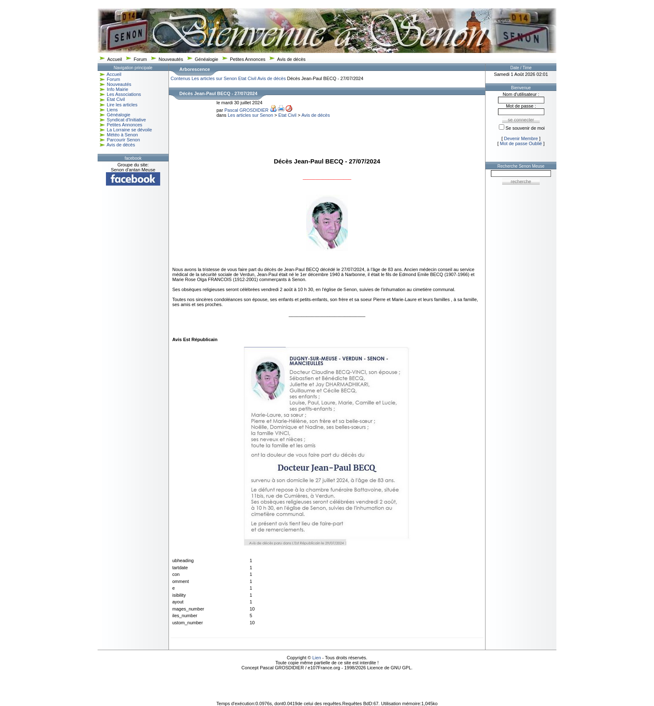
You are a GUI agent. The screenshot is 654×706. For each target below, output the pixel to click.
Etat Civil (116, 99)
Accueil (114, 59)
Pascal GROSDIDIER (246, 110)
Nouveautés (170, 59)
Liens (112, 109)
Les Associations (124, 94)
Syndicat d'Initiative (126, 119)
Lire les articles (122, 104)
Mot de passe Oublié (521, 143)
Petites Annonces (247, 59)
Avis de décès (291, 59)
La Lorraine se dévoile (129, 129)
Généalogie (206, 59)
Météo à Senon (122, 134)
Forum (140, 59)
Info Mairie (117, 89)
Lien (316, 657)
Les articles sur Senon (214, 78)
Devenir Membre (521, 138)
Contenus (180, 78)
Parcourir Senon (123, 139)
